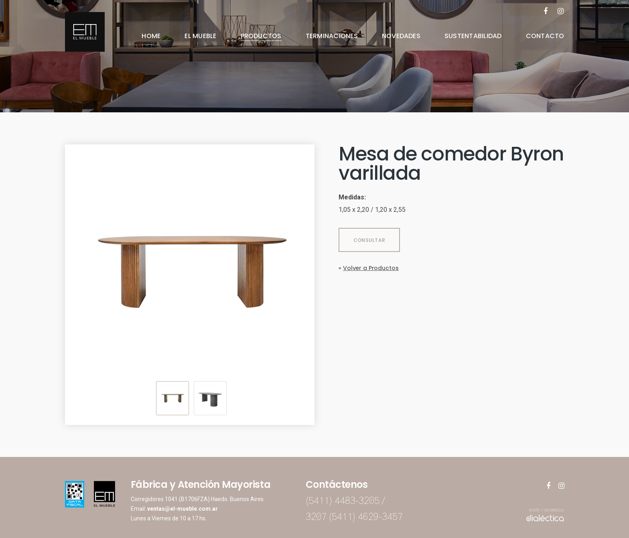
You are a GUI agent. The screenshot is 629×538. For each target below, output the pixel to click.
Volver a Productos (370, 268)
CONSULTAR (369, 240)
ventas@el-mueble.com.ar (182, 509)
